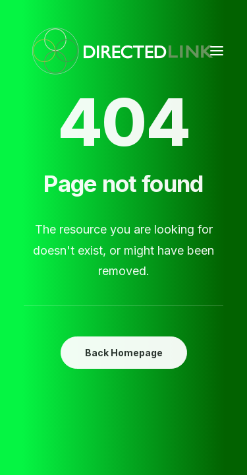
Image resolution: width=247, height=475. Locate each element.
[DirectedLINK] (122, 51)
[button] (216, 51)
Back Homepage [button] (124, 352)
